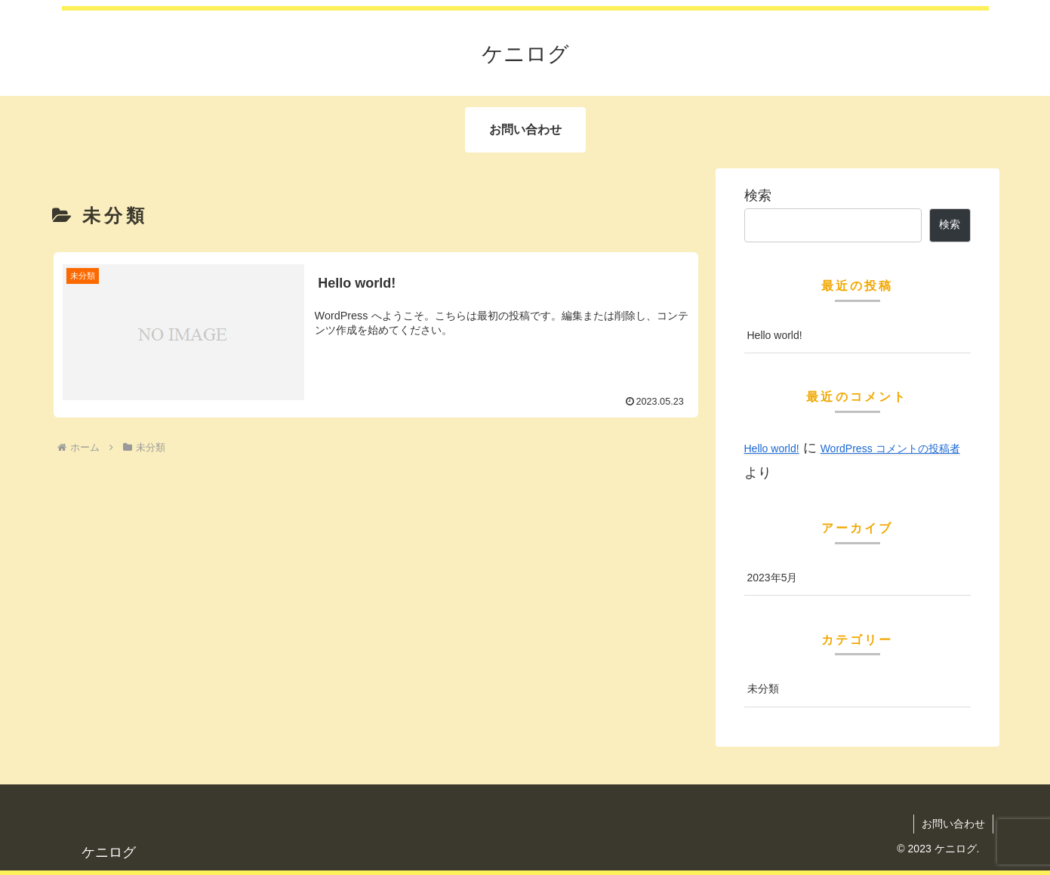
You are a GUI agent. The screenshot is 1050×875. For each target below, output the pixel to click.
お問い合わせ (953, 824)
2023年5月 (772, 578)
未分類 (763, 688)
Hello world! (774, 335)
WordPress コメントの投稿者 (890, 448)
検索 (757, 195)
